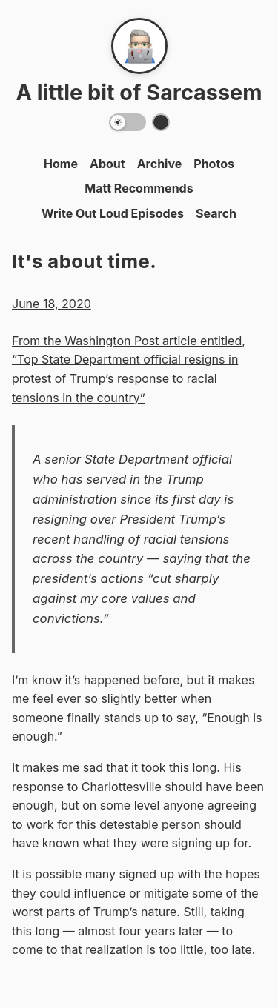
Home (61, 163)
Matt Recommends (139, 188)
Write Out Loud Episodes (113, 213)
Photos (213, 163)
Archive (159, 163)
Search (216, 213)
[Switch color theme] (161, 122)
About (107, 163)
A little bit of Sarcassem (139, 92)
